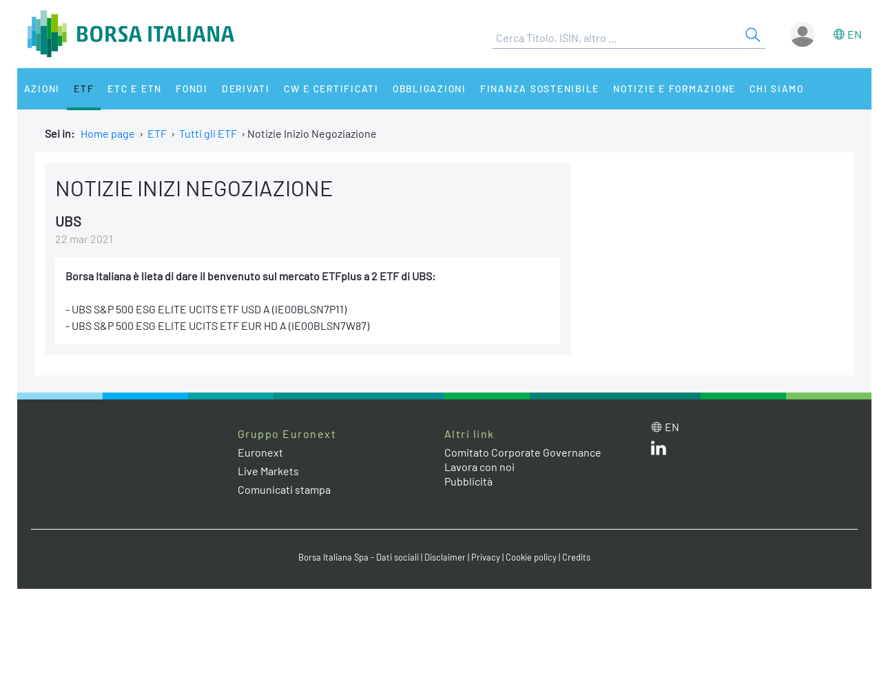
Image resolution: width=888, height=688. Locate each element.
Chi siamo (777, 88)
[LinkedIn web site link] (658, 450)
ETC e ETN (134, 88)
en (854, 34)
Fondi (192, 88)
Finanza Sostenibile (539, 88)
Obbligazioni (429, 88)
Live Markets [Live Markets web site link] (268, 470)
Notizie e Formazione (674, 88)
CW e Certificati (331, 88)
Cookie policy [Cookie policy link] (531, 557)
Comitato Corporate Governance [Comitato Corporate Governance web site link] (522, 452)
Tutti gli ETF (208, 133)
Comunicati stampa (284, 489)
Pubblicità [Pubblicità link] (468, 481)
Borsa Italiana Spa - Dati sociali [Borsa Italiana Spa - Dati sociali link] (358, 557)
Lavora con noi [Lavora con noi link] (479, 466)
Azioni (42, 88)
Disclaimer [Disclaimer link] (445, 557)
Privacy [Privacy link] (485, 557)
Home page (108, 133)
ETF (84, 88)
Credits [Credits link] (576, 557)
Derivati (246, 88)
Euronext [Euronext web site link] (260, 452)
